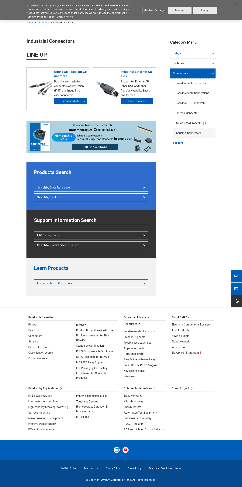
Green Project (180, 388)
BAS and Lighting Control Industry (144, 429)
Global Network (181, 341)
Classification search (40, 352)
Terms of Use (91, 468)
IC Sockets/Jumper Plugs (191, 123)
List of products (70, 101)
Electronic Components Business (191, 324)
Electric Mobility (133, 395)
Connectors (43, 22)
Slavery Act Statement (185, 352)
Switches (178, 63)
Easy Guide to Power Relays (140, 359)
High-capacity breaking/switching (48, 407)
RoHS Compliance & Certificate (94, 351)
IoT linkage (82, 416)
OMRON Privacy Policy (40, 14)
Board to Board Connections (192, 93)
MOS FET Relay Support (90, 362)
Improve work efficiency (42, 423)
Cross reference (38, 358)
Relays (177, 53)
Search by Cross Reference (53, 187)
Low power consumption (43, 401)
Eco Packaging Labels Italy (91, 368)
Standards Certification (90, 345)
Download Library (135, 317)
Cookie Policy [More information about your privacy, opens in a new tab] (65, 14)
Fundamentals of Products (140, 331)
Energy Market (132, 407)
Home (29, 22)
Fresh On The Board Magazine (142, 365)
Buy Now (81, 324)
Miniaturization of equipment (45, 418)
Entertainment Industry (137, 418)
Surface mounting (39, 412)
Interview (129, 376)
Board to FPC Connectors (191, 103)
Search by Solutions (49, 197)
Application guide (134, 348)
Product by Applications (43, 388)
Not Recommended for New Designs (92, 338)
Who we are (179, 347)
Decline (180, 8)
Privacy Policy (112, 468)
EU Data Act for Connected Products (92, 375)
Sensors (178, 142)
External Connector (187, 113)
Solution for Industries (138, 388)
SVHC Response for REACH (92, 356)
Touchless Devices (87, 401)
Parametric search (39, 347)
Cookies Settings (154, 8)
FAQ (236, 276)
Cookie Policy (134, 468)
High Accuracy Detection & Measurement (92, 409)
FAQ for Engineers (48, 235)
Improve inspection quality (91, 395)
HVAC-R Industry (133, 423)
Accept (205, 8)
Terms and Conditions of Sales (165, 468)
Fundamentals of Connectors (54, 283)
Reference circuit (134, 353)
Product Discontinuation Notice (94, 330)
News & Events (180, 335)
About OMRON (180, 330)
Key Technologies (134, 370)
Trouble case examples (137, 342)
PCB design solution (40, 395)
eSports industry (133, 401)
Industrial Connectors (188, 133)
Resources (130, 323)
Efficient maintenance (41, 429)
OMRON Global (68, 468)
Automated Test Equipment (140, 412)
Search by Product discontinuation (57, 245)
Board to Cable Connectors (192, 83)
